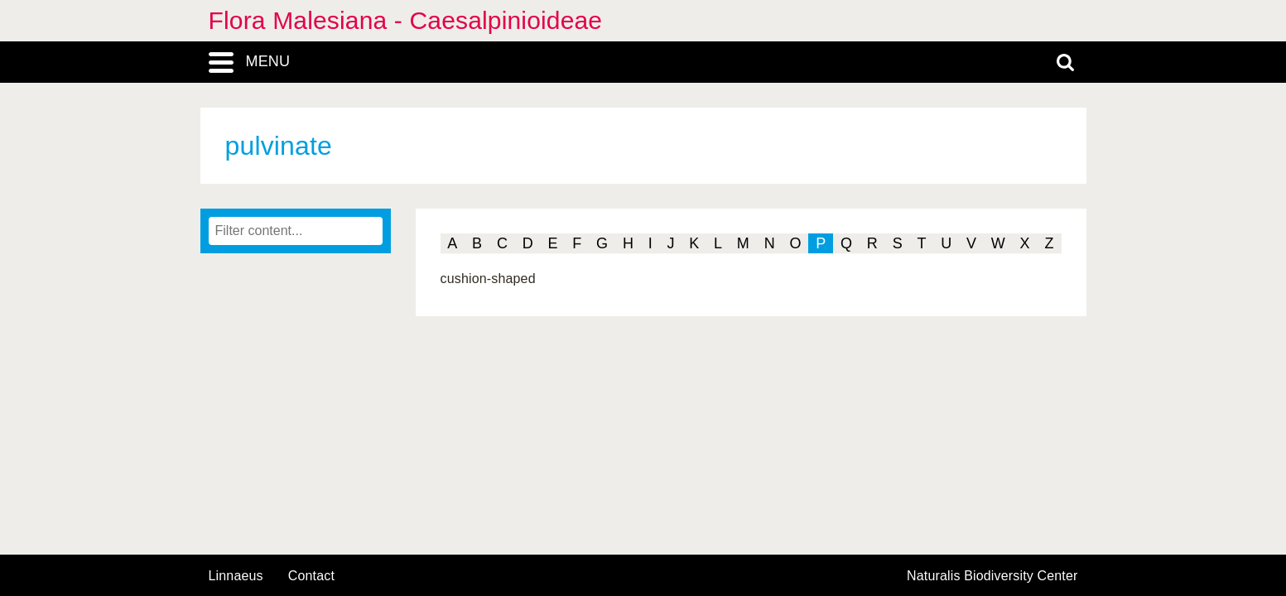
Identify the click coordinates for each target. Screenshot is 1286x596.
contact (311, 576)
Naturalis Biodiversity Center (992, 576)
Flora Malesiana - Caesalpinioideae (406, 20)
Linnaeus (236, 576)
